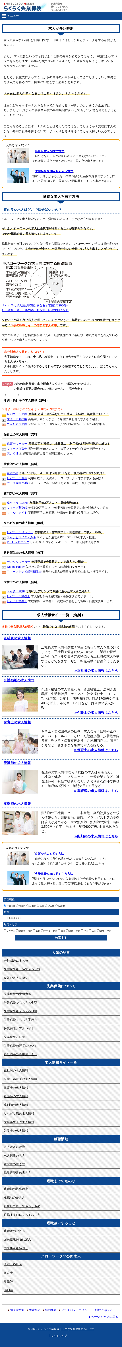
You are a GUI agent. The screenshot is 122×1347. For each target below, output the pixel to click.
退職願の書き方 (14, 1197)
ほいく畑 (12, 453)
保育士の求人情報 (17, 722)
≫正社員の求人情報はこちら (96, 670)
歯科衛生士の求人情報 (19, 1122)
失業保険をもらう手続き (20, 1019)
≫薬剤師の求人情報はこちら (96, 836)
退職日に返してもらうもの (22, 1206)
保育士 (49, 905)
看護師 (21, 905)
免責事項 (35, 1310)
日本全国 (9, 930)
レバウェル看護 (17, 478)
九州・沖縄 (104, 930)
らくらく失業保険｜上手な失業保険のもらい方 (66, 1329)
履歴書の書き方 (14, 1164)
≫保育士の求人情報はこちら (96, 750)
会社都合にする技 (16, 960)
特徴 (6, 911)
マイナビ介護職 (17, 419)
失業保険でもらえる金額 (20, 1002)
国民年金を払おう (16, 1248)
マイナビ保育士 (17, 448)
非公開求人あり (13, 918)
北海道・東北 (24, 930)
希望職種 (9, 899)
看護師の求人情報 (17, 763)
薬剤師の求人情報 (17, 804)
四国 (92, 930)
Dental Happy (15, 566)
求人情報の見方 (14, 1155)
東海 (61, 930)
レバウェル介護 (17, 414)
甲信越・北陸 (49, 930)
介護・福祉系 (13, 1264)
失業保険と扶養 (14, 1037)
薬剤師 (31, 905)
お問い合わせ (103, 1310)
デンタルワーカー (18, 561)
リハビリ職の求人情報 (19, 1113)
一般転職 (9, 905)
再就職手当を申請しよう (20, 1054)
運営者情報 (17, 1310)
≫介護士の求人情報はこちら (96, 712)
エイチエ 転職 (16, 591)
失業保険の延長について (20, 1045)
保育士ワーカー (17, 443)
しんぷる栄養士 (17, 601)
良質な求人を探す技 (17, 977)
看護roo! (12, 473)
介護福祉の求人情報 (19, 680)
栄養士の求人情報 (16, 1130)
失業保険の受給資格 (17, 993)
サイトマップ (59, 1335)
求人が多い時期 (14, 1146)
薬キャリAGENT (17, 502)
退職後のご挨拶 (14, 1230)
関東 (36, 930)
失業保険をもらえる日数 (20, 1011)
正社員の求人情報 (17, 638)
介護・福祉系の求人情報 (20, 1079)
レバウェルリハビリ (20, 532)
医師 (40, 905)
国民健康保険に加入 (17, 1239)
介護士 (60, 905)
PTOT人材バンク (18, 542)
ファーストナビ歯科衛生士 (24, 571)
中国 (84, 930)
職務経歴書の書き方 (17, 1172)
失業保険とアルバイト (19, 1028)
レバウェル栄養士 (18, 596)
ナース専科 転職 (17, 483)
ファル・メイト (17, 512)
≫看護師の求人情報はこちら (96, 791)
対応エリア (10, 924)
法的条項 (51, 1310)
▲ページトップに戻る (103, 1316)
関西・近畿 (73, 930)
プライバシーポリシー (75, 1310)
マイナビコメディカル (21, 537)
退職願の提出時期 (16, 1188)
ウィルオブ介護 (17, 424)
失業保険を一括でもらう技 (22, 969)
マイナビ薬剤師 (17, 507)
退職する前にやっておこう (22, 1214)
